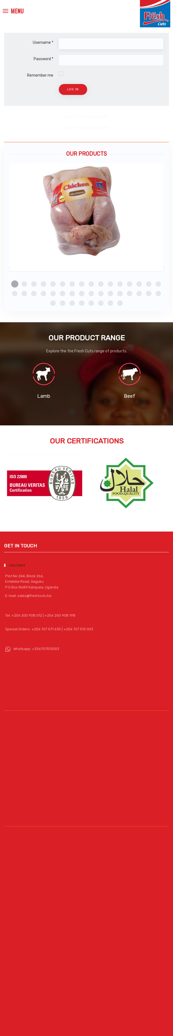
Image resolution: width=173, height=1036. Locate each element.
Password (43, 59)
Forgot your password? (86, 116)
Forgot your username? (86, 128)
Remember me (40, 75)
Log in (73, 89)
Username (43, 42)
